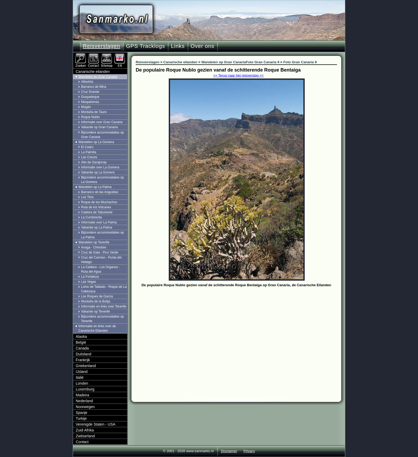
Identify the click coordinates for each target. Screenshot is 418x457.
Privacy (249, 451)
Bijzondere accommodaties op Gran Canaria (102, 135)
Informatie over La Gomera (100, 167)
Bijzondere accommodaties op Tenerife (102, 319)
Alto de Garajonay (94, 162)
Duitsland (83, 354)
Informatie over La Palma (99, 222)
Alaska (81, 336)
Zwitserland (85, 436)
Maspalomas (90, 102)
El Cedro (87, 147)
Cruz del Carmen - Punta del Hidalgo (101, 260)
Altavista (87, 82)
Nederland (84, 401)
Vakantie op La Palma (96, 227)
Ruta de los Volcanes (96, 207)
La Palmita (88, 152)
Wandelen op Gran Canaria (97, 76)
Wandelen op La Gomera (96, 142)
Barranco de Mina (93, 87)
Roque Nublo (90, 117)
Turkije (81, 418)
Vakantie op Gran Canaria (99, 127)
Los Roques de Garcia (97, 296)
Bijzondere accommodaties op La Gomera (102, 180)
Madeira (82, 395)
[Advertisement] (240, 328)
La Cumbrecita (91, 217)
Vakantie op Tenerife (95, 311)
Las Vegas (88, 282)
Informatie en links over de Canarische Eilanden (97, 328)
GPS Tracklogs (145, 46)
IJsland (81, 371)
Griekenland (86, 366)
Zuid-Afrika (85, 430)
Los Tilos (87, 197)
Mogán (86, 107)
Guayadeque (90, 97)
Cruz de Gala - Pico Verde (99, 252)
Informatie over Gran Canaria (101, 122)
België (81, 342)
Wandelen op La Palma (94, 187)
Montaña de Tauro (94, 112)
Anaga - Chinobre (93, 247)
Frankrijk (83, 360)
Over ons (202, 46)
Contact (82, 442)
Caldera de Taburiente (96, 212)
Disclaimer (229, 451)
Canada (82, 348)
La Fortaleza (90, 277)
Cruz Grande (90, 92)
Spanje (81, 412)
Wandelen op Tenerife (93, 242)
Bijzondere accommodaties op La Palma (102, 235)
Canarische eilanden (93, 71)
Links (178, 46)
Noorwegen (85, 407)
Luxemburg (85, 389)
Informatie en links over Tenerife (103, 306)
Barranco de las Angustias (99, 192)
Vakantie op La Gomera (98, 172)
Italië (80, 377)
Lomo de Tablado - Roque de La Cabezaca (104, 289)
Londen (82, 383)
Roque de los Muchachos (99, 202)
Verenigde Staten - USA (95, 424)
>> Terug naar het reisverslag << (238, 75)
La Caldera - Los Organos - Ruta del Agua (100, 269)
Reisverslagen (101, 46)
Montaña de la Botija (95, 301)
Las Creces (89, 157)
